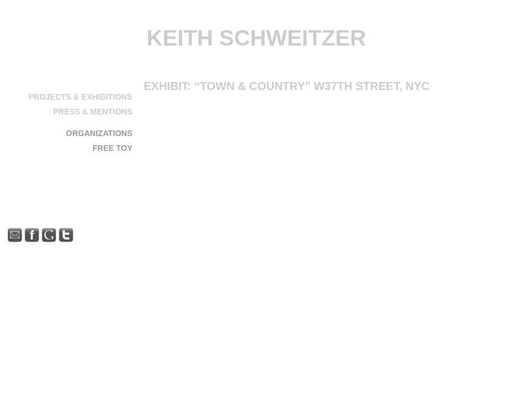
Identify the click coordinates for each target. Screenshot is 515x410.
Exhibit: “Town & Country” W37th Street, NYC (287, 86)
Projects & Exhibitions (80, 96)
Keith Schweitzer (256, 38)
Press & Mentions (92, 111)
